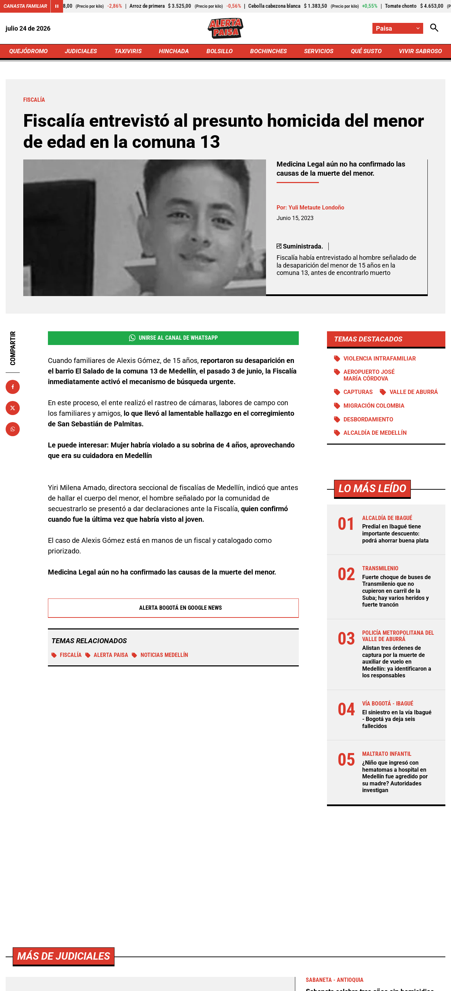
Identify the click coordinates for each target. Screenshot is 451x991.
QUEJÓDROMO (29, 51)
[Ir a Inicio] (225, 28)
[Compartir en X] (13, 409)
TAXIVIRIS (129, 51)
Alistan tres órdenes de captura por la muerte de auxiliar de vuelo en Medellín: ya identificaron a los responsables (396, 663)
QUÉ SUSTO (365, 51)
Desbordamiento (369, 421)
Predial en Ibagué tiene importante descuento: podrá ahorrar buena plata (395, 536)
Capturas (358, 394)
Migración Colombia (374, 407)
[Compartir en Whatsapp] (13, 430)
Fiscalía (66, 657)
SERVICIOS (317, 51)
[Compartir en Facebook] (13, 388)
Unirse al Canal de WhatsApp (173, 339)
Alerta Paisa (107, 657)
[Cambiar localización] (397, 28)
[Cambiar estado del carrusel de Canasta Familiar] (57, 6)
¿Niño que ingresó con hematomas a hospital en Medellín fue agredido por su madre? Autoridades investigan (395, 777)
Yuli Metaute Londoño (316, 208)
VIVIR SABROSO (419, 51)
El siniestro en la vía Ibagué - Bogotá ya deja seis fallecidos (397, 720)
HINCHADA (175, 51)
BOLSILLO (219, 51)
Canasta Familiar (25, 6)
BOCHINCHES (267, 51)
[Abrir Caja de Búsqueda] (434, 28)
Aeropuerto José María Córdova (369, 377)
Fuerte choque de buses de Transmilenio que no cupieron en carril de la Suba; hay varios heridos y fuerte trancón (396, 593)
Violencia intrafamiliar (380, 359)
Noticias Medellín (160, 657)
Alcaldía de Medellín (375, 435)
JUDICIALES (83, 51)
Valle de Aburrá (414, 394)
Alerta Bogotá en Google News (173, 609)
